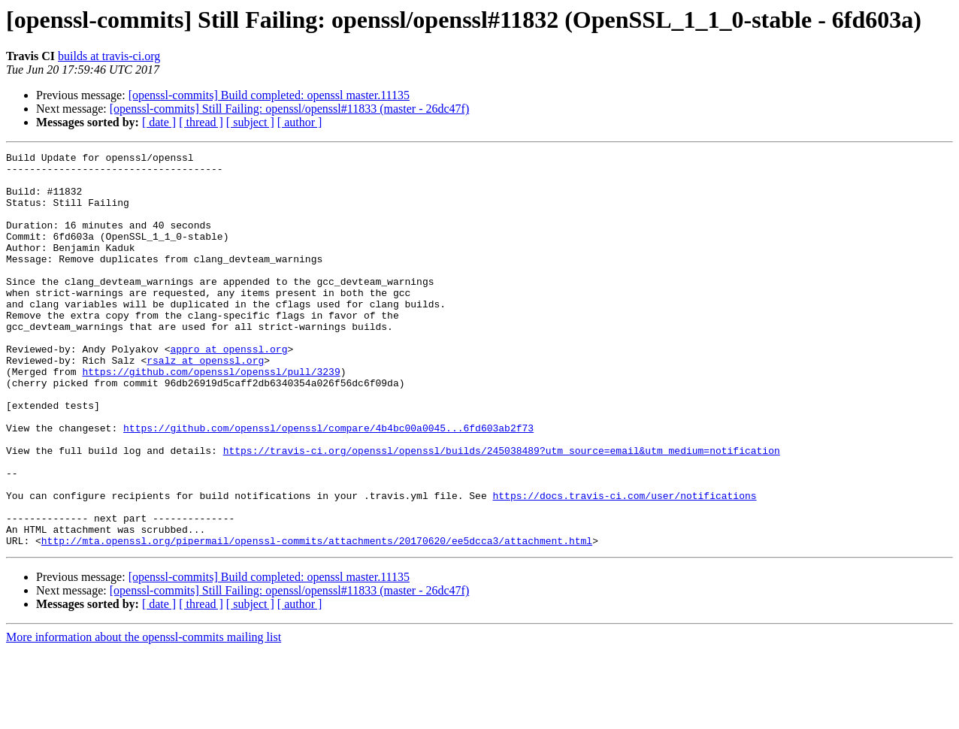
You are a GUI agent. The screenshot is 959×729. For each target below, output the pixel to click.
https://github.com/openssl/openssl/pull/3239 (211, 416)
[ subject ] (250, 122)
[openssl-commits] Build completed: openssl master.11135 (269, 95)
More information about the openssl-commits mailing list (143, 715)
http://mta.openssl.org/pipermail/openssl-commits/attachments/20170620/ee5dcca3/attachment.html (316, 619)
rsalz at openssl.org (205, 403)
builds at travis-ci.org (109, 56)
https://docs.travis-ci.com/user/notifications (624, 565)
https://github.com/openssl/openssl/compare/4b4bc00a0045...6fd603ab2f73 (328, 484)
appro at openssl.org (228, 389)
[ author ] (299, 122)
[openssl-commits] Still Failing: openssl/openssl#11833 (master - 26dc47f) (289, 108)
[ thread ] (201, 122)
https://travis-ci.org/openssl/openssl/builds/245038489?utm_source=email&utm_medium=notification (501, 511)
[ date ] (159, 122)
